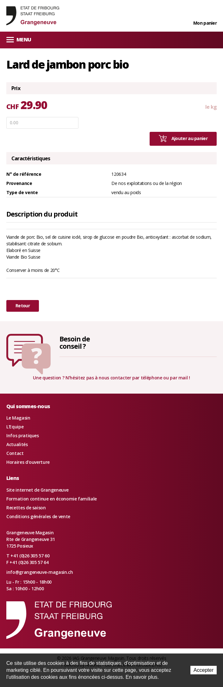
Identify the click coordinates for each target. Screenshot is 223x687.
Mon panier (205, 23)
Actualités (17, 444)
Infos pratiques (22, 435)
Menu (18, 39)
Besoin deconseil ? (74, 342)
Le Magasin (18, 418)
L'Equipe (14, 427)
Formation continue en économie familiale (51, 499)
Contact (15, 453)
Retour (22, 306)
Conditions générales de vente (38, 516)
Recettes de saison (26, 508)
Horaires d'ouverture (28, 462)
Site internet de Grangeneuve (37, 490)
